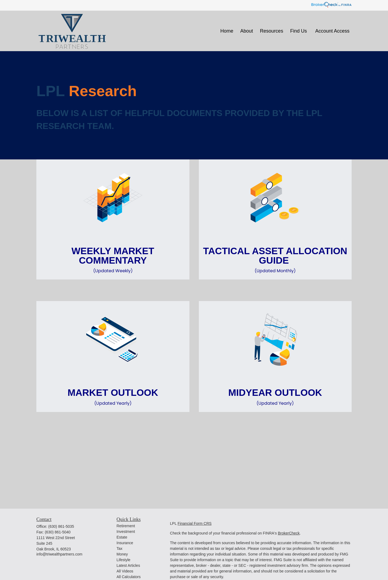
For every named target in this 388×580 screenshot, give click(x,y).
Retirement (126, 526)
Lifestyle (123, 560)
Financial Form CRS (195, 523)
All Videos (125, 571)
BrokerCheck (289, 533)
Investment (126, 531)
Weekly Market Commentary (112, 260)
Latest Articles (128, 565)
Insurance (125, 543)
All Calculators (129, 577)
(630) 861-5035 (61, 526)
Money (122, 554)
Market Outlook (112, 396)
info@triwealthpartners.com (59, 554)
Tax (120, 548)
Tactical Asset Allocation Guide (275, 260)
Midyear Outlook (275, 396)
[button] (226, 31)
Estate (122, 537)
